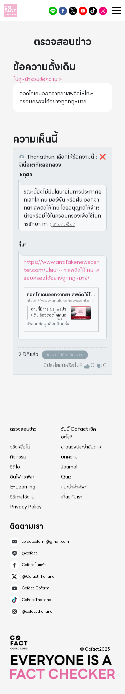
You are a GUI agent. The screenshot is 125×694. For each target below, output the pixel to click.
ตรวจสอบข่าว (23, 429)
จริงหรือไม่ (20, 447)
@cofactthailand (103, 10)
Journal (69, 467)
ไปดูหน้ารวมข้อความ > (37, 79)
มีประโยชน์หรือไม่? (63, 365)
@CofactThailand (73, 10)
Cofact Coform (83, 10)
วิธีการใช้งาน (22, 497)
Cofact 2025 (19, 642)
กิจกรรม (18, 457)
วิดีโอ (15, 467)
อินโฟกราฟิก (22, 477)
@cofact (53, 10)
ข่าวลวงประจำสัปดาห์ (81, 447)
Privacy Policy (26, 507)
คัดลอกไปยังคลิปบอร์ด (64, 354)
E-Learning (22, 487)
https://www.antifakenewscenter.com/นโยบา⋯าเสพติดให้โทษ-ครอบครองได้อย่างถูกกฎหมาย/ (62, 270)
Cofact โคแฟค (63, 10)
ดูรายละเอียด (62, 224)
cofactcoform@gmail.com (45, 541)
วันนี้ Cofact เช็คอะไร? (78, 433)
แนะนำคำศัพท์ (74, 487)
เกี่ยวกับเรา (71, 497)
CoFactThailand (93, 10)
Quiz (66, 477)
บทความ (69, 457)
